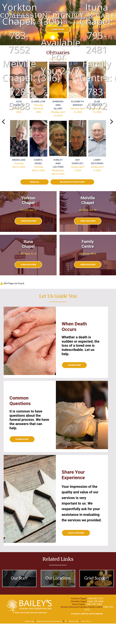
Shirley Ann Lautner (58, 163)
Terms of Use (86, 621)
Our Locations (58, 577)
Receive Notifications (72, 182)
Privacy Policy (73, 621)
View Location (28, 221)
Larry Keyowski (97, 161)
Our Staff (19, 577)
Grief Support (96, 577)
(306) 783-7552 (95, 598)
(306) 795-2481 (94, 604)
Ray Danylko (77, 161)
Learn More (22, 439)
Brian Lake (19, 159)
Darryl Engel (38, 161)
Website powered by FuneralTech (49, 621)
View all (34, 182)
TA (66, 621)
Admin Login (30, 621)
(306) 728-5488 (95, 601)
